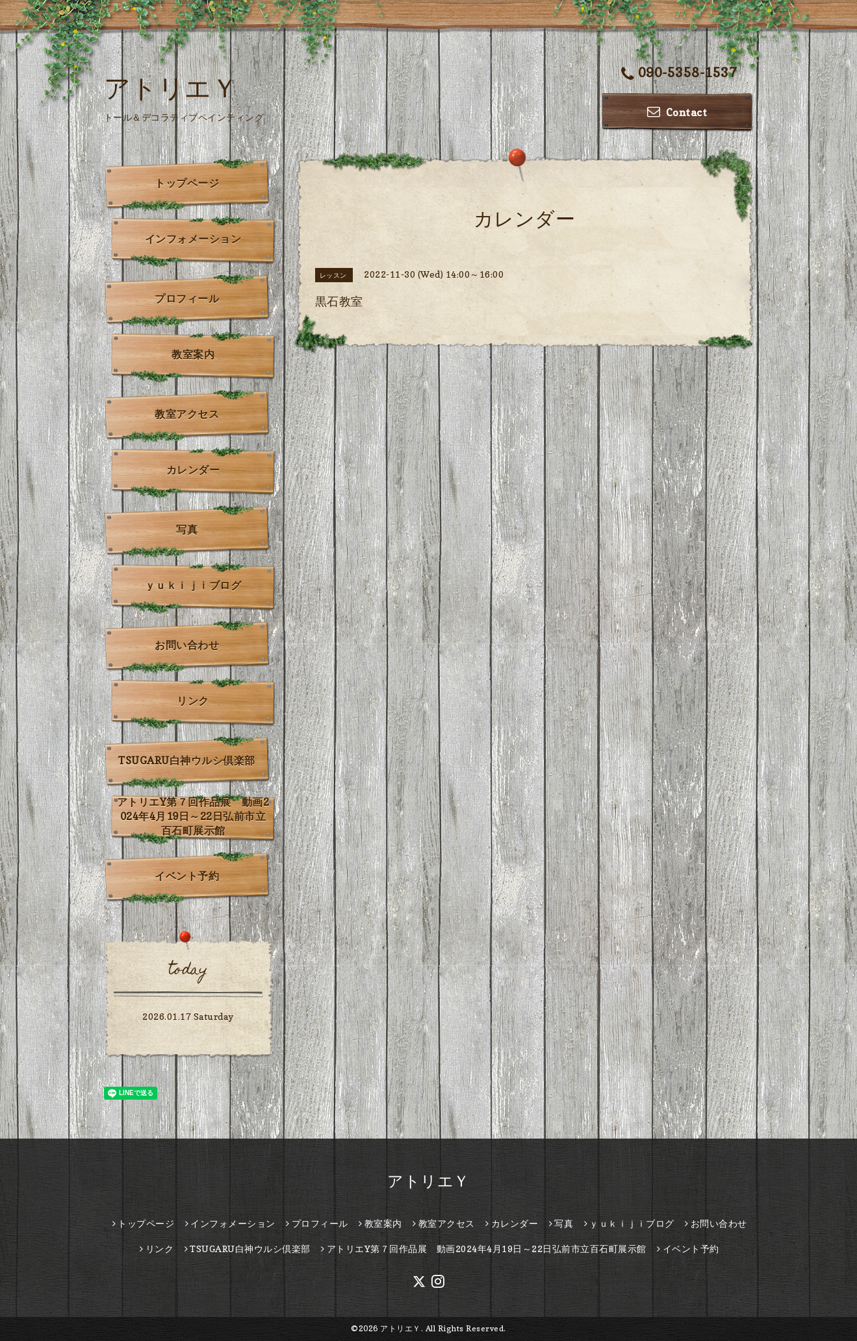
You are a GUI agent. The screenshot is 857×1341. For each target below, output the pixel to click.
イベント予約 (187, 875)
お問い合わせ (187, 644)
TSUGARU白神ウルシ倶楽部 (186, 760)
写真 (187, 529)
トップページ (187, 182)
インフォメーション (193, 238)
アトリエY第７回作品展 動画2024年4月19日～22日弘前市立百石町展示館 (193, 816)
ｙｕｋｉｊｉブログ (193, 585)
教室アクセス (187, 413)
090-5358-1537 (679, 73)
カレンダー (193, 469)
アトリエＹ (171, 87)
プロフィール (187, 298)
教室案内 (193, 354)
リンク (193, 700)
